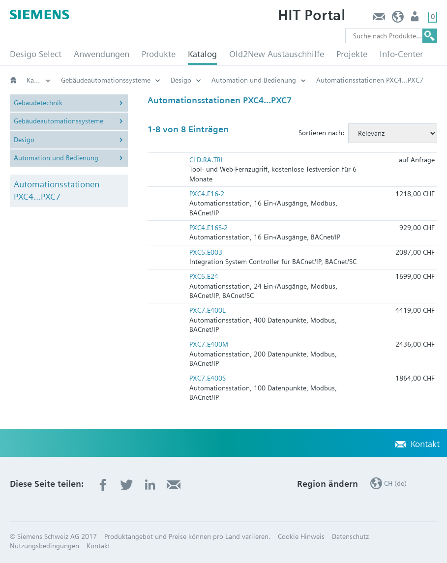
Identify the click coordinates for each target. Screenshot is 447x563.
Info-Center (401, 54)
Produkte (159, 54)
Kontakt (425, 444)
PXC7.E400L (207, 310)
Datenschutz (350, 536)
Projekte (351, 54)
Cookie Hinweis (301, 536)
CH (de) (395, 483)
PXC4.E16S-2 (208, 228)
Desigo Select (35, 54)
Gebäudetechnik (38, 103)
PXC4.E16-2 (206, 194)
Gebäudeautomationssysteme (105, 80)
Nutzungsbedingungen (44, 546)
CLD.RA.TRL (206, 160)
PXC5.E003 (205, 252)
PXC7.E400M (208, 344)
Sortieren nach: (321, 133)
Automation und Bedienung (253, 80)
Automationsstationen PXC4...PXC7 (56, 190)
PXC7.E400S (207, 378)
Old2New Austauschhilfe (276, 54)
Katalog (202, 54)
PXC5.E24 (203, 276)
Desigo (181, 80)
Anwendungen (101, 54)
